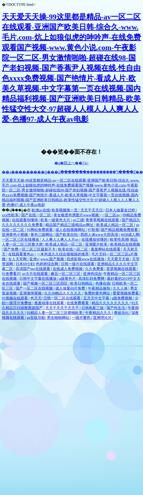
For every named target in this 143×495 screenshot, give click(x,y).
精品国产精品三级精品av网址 (69, 225)
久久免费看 (95, 269)
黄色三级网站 (42, 235)
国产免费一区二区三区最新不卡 (30, 249)
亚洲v (34, 259)
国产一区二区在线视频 (35, 288)
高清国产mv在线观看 (33, 269)
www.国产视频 (52, 259)
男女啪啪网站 (58, 318)
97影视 (93, 230)
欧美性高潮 (119, 239)
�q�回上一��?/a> (71, 163)
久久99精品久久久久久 (63, 293)
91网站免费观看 (40, 230)
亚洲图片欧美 (96, 244)
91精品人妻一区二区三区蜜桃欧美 (55, 313)
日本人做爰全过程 (120, 210)
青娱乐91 (122, 313)
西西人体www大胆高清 (99, 235)
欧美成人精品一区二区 (115, 225)
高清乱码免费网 (91, 279)
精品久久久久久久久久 (111, 303)
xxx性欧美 (11, 215)
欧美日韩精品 (81, 283)
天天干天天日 (92, 210)
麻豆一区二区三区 (66, 274)
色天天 (36, 298)
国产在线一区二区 (36, 215)
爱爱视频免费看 (126, 293)
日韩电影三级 (93, 308)
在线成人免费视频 (68, 269)
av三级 (78, 220)
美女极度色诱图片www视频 (76, 215)
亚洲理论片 (103, 318)
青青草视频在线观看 (103, 220)
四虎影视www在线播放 (86, 259)
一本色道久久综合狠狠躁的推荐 (63, 254)
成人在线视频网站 (70, 230)
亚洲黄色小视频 (15, 235)
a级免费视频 (122, 298)
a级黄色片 (67, 279)
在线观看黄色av (21, 254)
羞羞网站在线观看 (106, 249)
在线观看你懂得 (25, 220)
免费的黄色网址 (97, 293)
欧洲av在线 (41, 210)
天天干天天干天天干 (62, 308)
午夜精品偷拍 (99, 288)
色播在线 (102, 283)
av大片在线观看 (35, 274)
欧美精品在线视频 (125, 244)
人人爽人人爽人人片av (61, 239)
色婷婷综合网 (47, 264)
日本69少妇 (25, 264)
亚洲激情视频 (31, 293)
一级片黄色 (81, 318)
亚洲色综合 (92, 274)
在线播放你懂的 (94, 239)
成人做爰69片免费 (70, 288)
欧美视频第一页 (65, 210)
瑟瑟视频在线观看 (121, 269)
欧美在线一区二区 (73, 249)
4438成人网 (130, 235)
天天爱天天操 (118, 259)
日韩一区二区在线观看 (62, 298)
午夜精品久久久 (98, 313)
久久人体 (121, 288)
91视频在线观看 (15, 298)
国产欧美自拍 (67, 235)
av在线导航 (36, 318)
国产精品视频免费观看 (120, 230)
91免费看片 (11, 274)
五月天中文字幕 (96, 298)
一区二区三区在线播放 (21, 239)
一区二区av (111, 215)
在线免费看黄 (78, 303)
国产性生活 (116, 308)
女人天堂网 (18, 259)
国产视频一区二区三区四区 (46, 283)
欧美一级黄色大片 (55, 220)
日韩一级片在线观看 (78, 264)
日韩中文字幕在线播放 (38, 279)
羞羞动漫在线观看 (49, 303)
